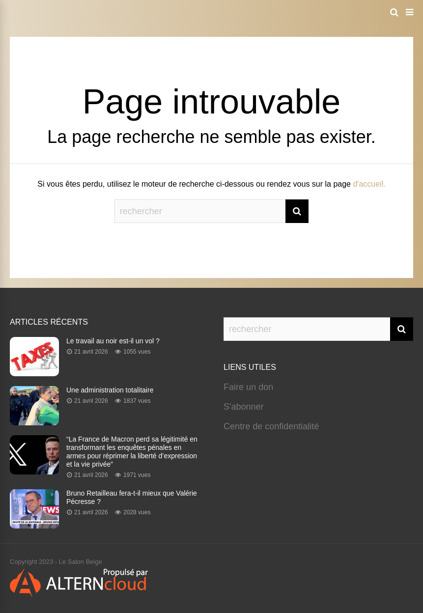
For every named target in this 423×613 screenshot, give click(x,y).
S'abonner (244, 407)
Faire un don (248, 387)
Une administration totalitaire (109, 390)
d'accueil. (369, 184)
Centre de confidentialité (271, 426)
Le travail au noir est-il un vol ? (113, 341)
